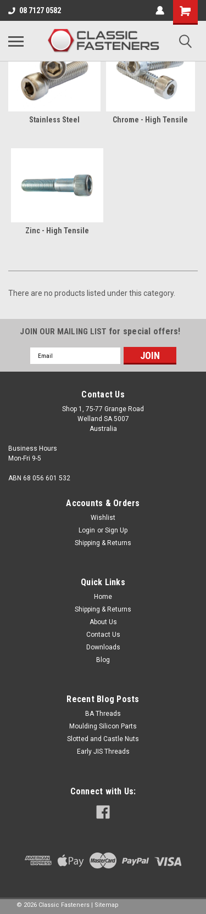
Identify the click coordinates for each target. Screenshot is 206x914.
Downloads (103, 647)
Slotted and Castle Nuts (103, 739)
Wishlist (103, 518)
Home (103, 597)
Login (87, 530)
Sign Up (116, 530)
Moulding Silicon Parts (103, 726)
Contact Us (103, 634)
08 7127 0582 (34, 10)
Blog (103, 660)
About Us (103, 622)
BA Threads (103, 713)
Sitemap (106, 905)
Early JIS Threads (103, 751)
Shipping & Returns (103, 543)
